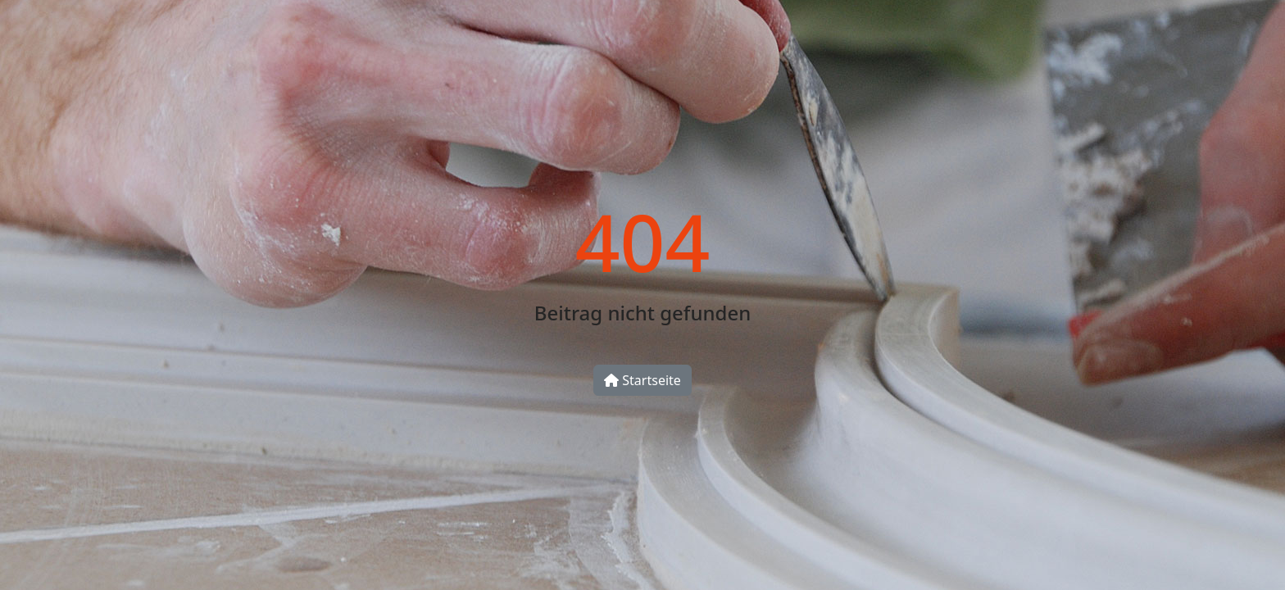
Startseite (642, 380)
